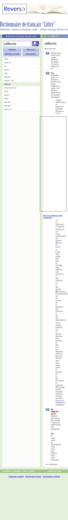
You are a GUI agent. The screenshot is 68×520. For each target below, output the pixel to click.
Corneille (60, 111)
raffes (6, 91)
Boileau (59, 243)
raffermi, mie (9, 81)
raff (5, 66)
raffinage (7, 106)
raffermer (7, 77)
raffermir (7, 84)
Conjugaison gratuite (51, 476)
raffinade (7, 102)
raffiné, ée (8, 109)
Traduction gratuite (16, 476)
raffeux (6, 95)
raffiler (6, 98)
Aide (25, 471)
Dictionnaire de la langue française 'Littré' (21, 36)
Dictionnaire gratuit (33, 476)
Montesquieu (61, 292)
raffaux (6, 70)
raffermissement (10, 88)
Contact (31, 471)
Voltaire (59, 356)
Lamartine (60, 400)
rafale (6, 59)
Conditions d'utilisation (11, 471)
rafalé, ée (7, 63)
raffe (6, 73)
